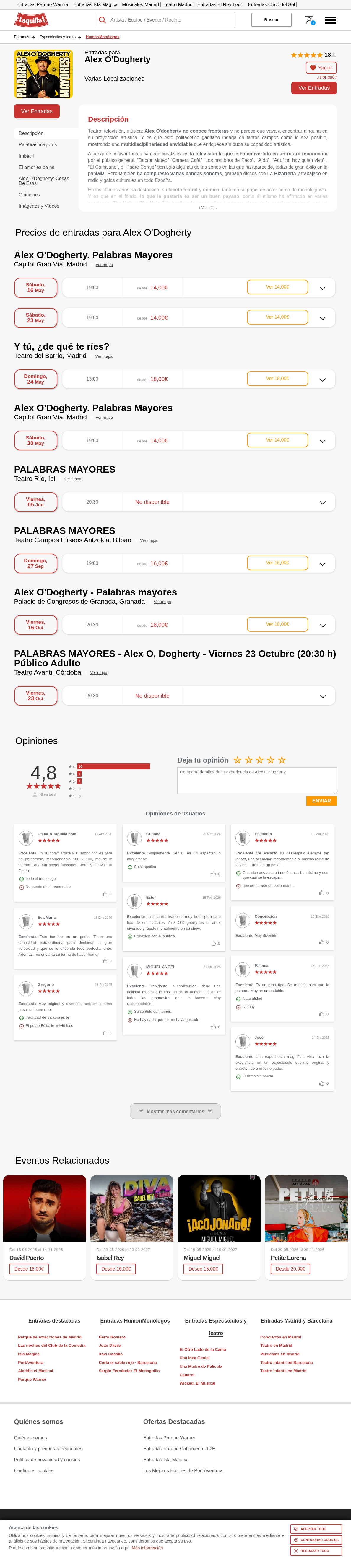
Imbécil (26, 156)
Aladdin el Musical (35, 1371)
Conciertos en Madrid (280, 1337)
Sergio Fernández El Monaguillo (129, 1371)
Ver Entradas (314, 88)
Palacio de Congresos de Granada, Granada (79, 601)
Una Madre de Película (201, 1366)
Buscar (271, 19)
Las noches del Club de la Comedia (51, 1345)
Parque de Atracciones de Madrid (50, 1337)
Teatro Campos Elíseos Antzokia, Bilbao (72, 540)
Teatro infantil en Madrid (283, 1371)
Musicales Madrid (140, 4)
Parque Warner (32, 1379)
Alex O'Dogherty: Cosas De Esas (44, 181)
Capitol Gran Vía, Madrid (50, 264)
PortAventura (30, 1362)
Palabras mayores (38, 144)
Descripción (31, 133)
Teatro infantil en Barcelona (286, 1362)
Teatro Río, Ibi (34, 478)
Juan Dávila (110, 1345)
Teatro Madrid (178, 4)
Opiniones (29, 194)
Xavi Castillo (111, 1354)
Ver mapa (104, 265)
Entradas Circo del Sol (271, 4)
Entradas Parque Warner (43, 4)
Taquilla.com (27, 15)
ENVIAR (321, 801)
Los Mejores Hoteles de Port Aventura (183, 1470)
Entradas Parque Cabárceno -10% (179, 1449)
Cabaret (187, 1375)
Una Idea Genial (195, 1358)
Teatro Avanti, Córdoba (47, 672)
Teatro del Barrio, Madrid (50, 355)
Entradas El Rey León (220, 4)
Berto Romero (112, 1337)
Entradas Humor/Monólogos (135, 1321)
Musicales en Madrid (280, 1354)
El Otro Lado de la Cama (203, 1349)
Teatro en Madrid (276, 1345)
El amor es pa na (37, 167)
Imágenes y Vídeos (39, 206)
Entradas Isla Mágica (95, 4)
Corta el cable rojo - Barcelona (128, 1362)
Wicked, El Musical (198, 1383)
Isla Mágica (29, 1354)
